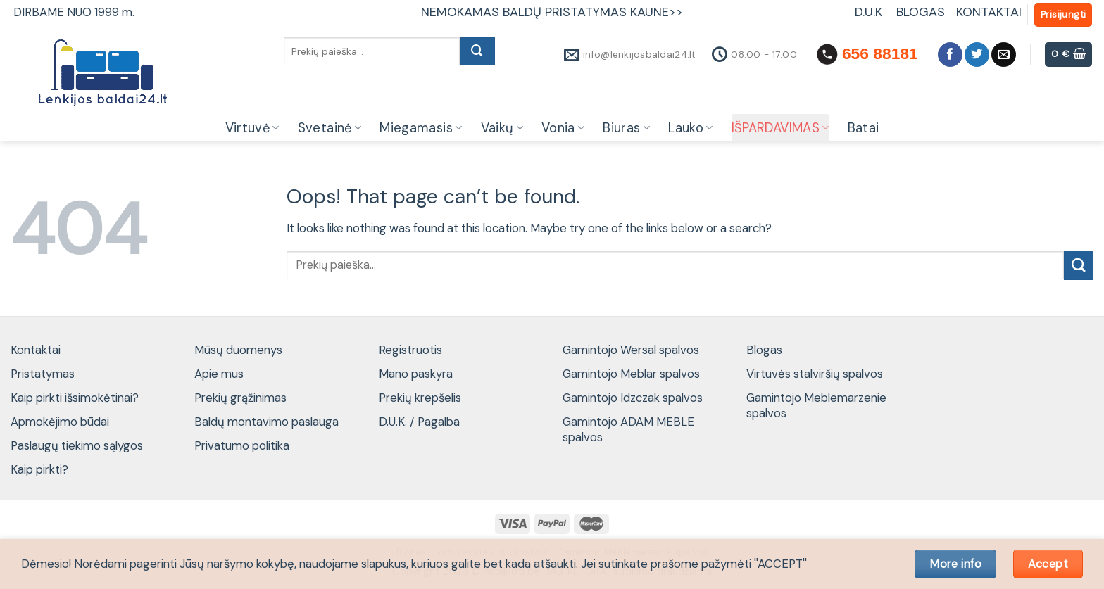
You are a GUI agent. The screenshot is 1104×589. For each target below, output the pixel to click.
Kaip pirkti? (39, 469)
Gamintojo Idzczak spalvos (633, 397)
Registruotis (410, 349)
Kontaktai (36, 349)
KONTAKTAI (989, 12)
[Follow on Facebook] (950, 54)
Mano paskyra (416, 373)
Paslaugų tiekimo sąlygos (77, 445)
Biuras (626, 128)
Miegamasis (421, 128)
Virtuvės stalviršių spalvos (814, 373)
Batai (863, 128)
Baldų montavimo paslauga (266, 421)
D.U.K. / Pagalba (419, 421)
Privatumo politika (241, 445)
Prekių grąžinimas (240, 397)
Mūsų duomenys (238, 349)
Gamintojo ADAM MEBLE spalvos (628, 429)
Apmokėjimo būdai (60, 421)
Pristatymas (43, 373)
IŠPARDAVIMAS (780, 128)
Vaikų (502, 128)
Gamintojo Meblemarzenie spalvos (816, 405)
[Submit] (477, 51)
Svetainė (330, 128)
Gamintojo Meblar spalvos (631, 373)
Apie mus (219, 373)
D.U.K (870, 12)
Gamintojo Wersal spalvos (631, 349)
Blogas (764, 349)
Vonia (562, 128)
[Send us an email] (1003, 54)
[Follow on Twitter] (977, 54)
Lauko (690, 128)
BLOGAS (920, 12)
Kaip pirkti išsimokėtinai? (75, 397)
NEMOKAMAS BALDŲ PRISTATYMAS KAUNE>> (552, 12)
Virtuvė (252, 128)
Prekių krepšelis (420, 397)
